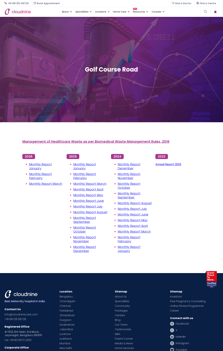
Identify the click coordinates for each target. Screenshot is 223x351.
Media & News (124, 343)
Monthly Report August (90, 212)
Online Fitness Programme (187, 306)
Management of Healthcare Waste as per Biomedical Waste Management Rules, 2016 (95, 141)
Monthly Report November (84, 239)
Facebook (182, 323)
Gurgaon (65, 320)
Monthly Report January (40, 166)
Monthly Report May (88, 195)
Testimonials (123, 329)
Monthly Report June (88, 201)
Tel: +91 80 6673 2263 (18, 340)
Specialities (122, 301)
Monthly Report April (88, 189)
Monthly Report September (84, 220)
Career (174, 310)
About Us (121, 296)
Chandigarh (67, 301)
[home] (31, 11)
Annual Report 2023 (168, 164)
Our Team (121, 324)
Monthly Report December (84, 249)
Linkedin (181, 336)
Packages (121, 310)
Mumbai (65, 343)
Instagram (182, 343)
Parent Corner (124, 338)
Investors (176, 296)
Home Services (124, 348)
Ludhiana (66, 338)
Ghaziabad (67, 315)
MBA (117, 334)
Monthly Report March (45, 184)
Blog (118, 320)
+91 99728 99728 (15, 319)
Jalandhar (66, 329)
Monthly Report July (87, 206)
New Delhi (66, 348)
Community (122, 306)
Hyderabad (67, 324)
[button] (65, 12)
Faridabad (66, 310)
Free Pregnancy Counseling (188, 301)
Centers (120, 315)
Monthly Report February (40, 176)
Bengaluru (66, 296)
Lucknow (65, 334)
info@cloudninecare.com (21, 314)
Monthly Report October (84, 229)
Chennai (65, 306)
